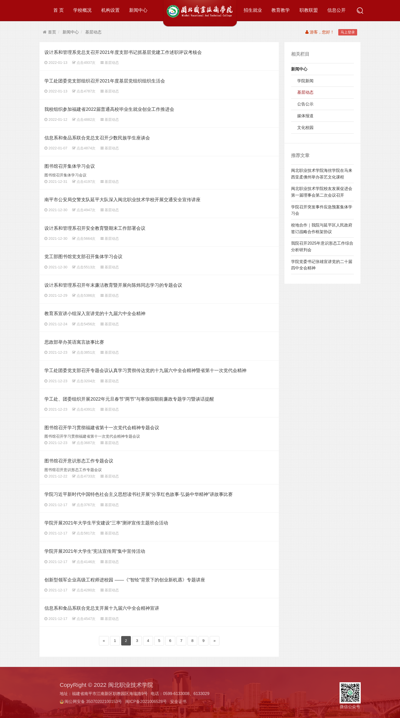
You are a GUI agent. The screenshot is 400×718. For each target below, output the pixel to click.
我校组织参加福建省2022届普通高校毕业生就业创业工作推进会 (109, 109)
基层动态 (93, 32)
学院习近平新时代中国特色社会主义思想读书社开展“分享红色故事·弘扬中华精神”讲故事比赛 (138, 494)
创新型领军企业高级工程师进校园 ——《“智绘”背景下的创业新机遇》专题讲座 (124, 579)
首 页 (58, 10)
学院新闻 (305, 81)
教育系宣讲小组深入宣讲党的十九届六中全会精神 (94, 313)
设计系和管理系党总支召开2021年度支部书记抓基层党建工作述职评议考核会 (123, 52)
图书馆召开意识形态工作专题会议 (78, 460)
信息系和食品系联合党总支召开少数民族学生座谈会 (97, 137)
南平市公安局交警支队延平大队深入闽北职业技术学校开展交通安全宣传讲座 (122, 199)
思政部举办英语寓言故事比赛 (74, 342)
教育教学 (280, 10)
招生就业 (253, 10)
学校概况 (82, 10)
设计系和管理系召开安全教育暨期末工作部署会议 (94, 228)
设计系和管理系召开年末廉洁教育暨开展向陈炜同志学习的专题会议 (113, 285)
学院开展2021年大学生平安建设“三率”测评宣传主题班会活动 (106, 522)
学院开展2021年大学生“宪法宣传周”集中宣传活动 (94, 551)
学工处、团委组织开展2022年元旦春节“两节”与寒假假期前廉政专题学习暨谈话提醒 (129, 399)
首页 (49, 32)
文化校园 (305, 127)
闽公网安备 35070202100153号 (93, 701)
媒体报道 (305, 116)
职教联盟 (308, 10)
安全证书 (178, 701)
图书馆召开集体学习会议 (69, 166)
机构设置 (110, 10)
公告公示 (305, 104)
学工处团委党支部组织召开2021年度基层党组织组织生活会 (104, 80)
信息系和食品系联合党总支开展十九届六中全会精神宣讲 (101, 608)
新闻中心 (138, 10)
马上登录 (348, 32)
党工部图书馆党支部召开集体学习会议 (83, 256)
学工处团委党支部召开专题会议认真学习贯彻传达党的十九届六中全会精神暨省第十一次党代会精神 (145, 370)
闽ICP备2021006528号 (146, 701)
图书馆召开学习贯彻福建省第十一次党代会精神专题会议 (101, 427)
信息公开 (336, 10)
